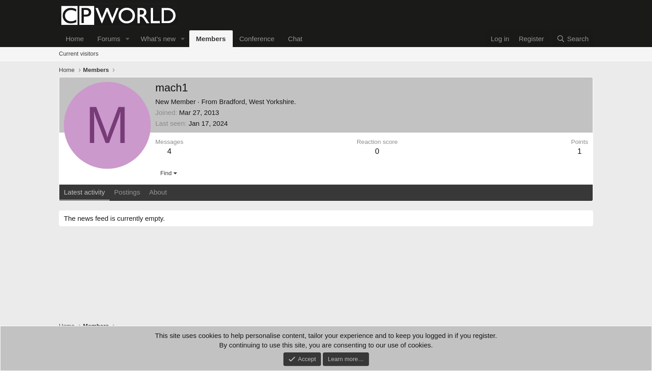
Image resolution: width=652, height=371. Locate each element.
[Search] (572, 38)
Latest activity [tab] (84, 192)
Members (211, 39)
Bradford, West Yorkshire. (257, 101)
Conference (257, 39)
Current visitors (78, 53)
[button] (127, 38)
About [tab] (158, 192)
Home (75, 39)
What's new (158, 39)
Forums (108, 39)
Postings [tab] (127, 192)
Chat (295, 39)
